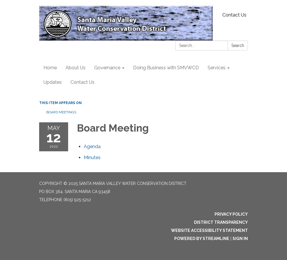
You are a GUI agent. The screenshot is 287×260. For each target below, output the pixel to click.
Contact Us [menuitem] (82, 82)
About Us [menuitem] (76, 67)
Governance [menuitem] (107, 67)
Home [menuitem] (50, 67)
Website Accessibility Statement (209, 230)
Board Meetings (61, 112)
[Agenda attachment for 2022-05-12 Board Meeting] (92, 146)
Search (237, 45)
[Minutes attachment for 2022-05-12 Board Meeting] (92, 157)
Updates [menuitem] (52, 82)
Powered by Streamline (201, 238)
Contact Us (234, 15)
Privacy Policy (231, 214)
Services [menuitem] (217, 67)
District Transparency (221, 222)
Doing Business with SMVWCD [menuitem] (166, 67)
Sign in (240, 238)
